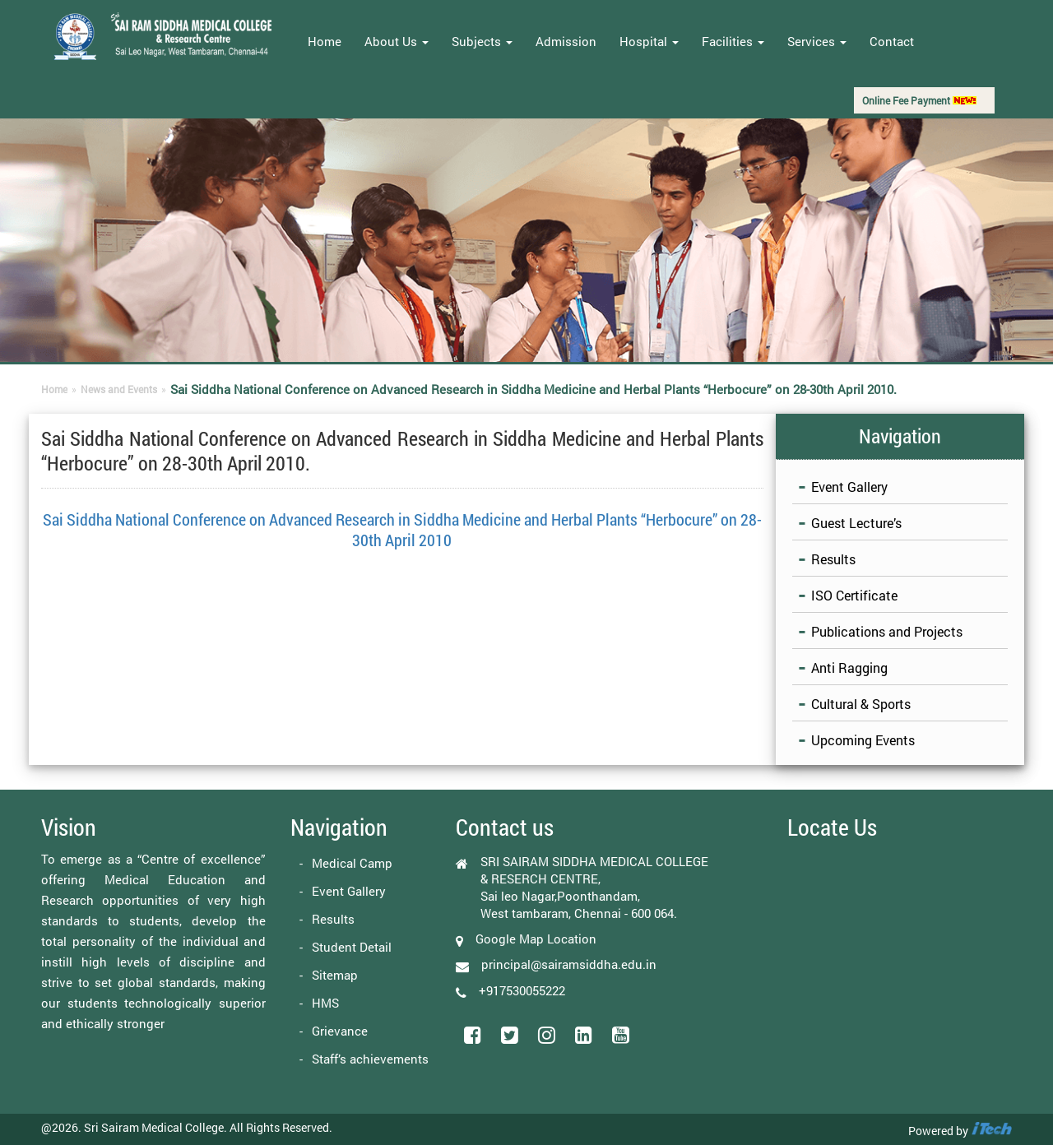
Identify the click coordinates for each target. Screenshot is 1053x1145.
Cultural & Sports (861, 703)
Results (833, 559)
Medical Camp (352, 863)
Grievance (340, 1030)
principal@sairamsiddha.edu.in (568, 964)
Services (817, 41)
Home (324, 41)
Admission (566, 41)
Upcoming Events (863, 740)
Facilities (733, 41)
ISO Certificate (854, 595)
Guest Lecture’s (856, 522)
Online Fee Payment (919, 100)
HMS (325, 1002)
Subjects (482, 41)
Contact (892, 41)
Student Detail (352, 947)
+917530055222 (522, 989)
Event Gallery (849, 486)
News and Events (119, 389)
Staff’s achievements (370, 1058)
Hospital (649, 41)
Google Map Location (535, 938)
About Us (396, 41)
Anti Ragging (849, 667)
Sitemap (335, 975)
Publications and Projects (887, 631)
